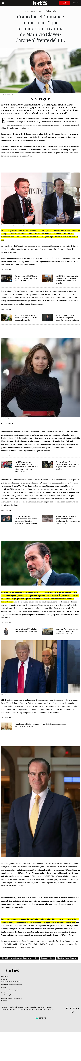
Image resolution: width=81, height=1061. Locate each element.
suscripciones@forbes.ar (8, 995)
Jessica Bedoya (47, 958)
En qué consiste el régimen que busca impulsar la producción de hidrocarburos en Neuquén (68, 520)
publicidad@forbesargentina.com (10, 981)
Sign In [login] (76, 3)
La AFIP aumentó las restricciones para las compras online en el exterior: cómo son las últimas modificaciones (27, 466)
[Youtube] (77, 1008)
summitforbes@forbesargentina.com (11, 990)
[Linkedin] (73, 1011)
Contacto (20, 1007)
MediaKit (4, 1007)
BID (36, 958)
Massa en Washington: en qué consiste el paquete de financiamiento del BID (67, 631)
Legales (12, 1009)
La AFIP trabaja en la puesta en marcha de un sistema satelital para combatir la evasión (67, 279)
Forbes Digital (51, 11)
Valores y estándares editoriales (34, 1007)
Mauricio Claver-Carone (66, 958)
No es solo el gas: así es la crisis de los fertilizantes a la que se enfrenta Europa (26, 318)
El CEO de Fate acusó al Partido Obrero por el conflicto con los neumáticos (67, 318)
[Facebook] (67, 1008)
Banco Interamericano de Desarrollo (16, 958)
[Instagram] (74, 1008)
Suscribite (64, 3)
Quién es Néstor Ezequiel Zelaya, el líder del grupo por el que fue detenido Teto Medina (67, 465)
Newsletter (12, 1007)
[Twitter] (71, 1008)
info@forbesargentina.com (14, 984)
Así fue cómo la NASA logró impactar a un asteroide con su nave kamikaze (26, 278)
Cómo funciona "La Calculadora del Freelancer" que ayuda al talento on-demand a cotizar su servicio (26, 520)
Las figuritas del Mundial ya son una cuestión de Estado (26, 630)
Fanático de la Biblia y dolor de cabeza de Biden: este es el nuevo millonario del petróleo (40, 725)
